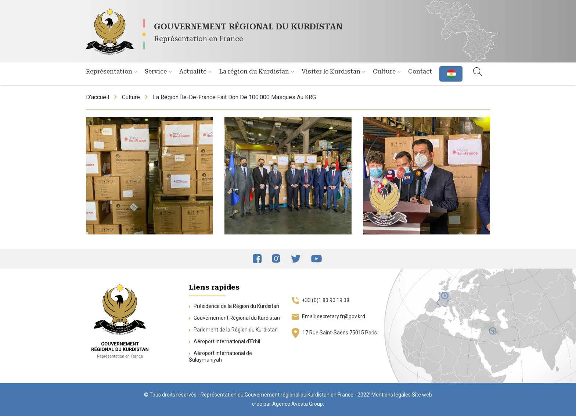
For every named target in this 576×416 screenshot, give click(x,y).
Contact (420, 71)
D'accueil (97, 97)
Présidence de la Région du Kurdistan (234, 306)
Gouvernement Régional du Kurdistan (234, 318)
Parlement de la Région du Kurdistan (233, 330)
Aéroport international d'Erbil (224, 341)
